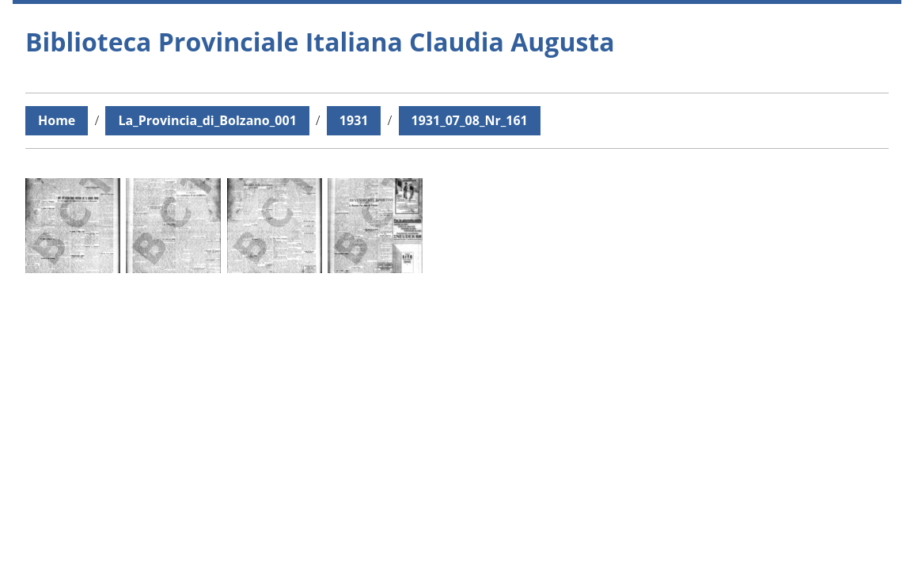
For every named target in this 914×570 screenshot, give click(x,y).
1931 (354, 120)
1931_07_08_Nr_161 (469, 120)
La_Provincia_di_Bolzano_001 (207, 120)
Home (56, 120)
